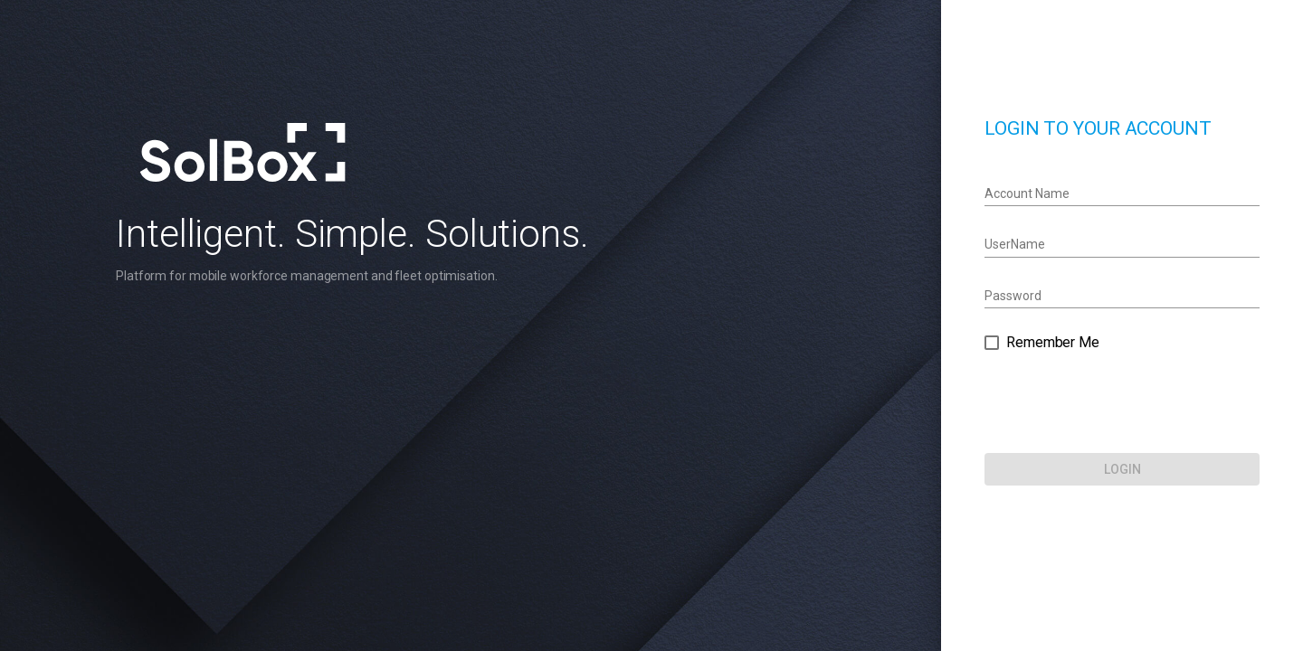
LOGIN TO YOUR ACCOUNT (1121, 128)
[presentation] (1145, 403)
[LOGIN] (1145, 469)
